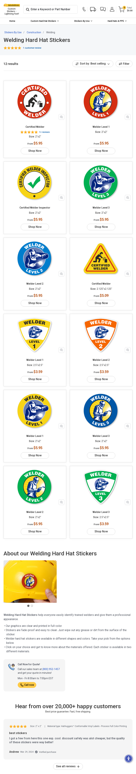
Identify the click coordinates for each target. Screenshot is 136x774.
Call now (27, 684)
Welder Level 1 (101, 126)
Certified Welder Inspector (34, 207)
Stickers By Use (82, 21)
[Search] (50, 9)
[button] (103, 9)
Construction (34, 32)
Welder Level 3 (101, 207)
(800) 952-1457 (51, 669)
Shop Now (35, 150)
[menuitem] (12, 21)
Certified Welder (35, 126)
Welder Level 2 (34, 283)
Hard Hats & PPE (116, 21)
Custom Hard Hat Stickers (43, 21)
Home (12, 21)
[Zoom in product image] (61, 117)
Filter (124, 63)
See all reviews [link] (68, 766)
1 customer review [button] (32, 48)
